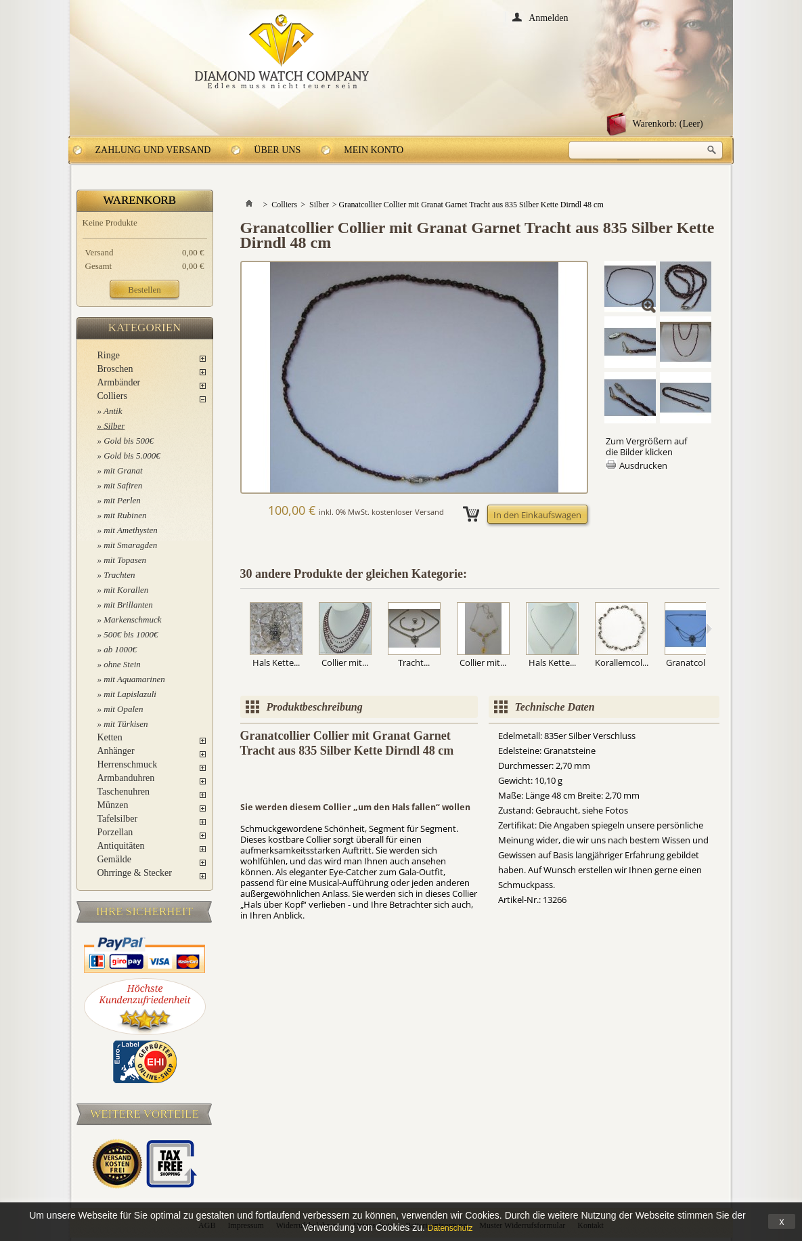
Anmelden (548, 17)
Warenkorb (140, 200)
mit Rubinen (125, 515)
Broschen (115, 369)
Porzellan (115, 832)
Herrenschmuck (127, 764)
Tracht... (414, 662)
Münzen (113, 805)
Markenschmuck (132, 619)
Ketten (109, 737)
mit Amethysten (131, 530)
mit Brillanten (128, 605)
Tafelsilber (117, 819)
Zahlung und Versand (153, 150)
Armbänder (119, 382)
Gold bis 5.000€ (132, 455)
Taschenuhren (123, 791)
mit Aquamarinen (134, 679)
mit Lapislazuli (130, 694)
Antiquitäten (121, 846)
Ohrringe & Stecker (134, 873)
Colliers (112, 396)
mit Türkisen (126, 724)
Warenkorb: (668, 124)
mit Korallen (126, 590)
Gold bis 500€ (129, 441)
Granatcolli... (690, 662)
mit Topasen (125, 560)
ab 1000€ (120, 649)
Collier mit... (344, 662)
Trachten (119, 575)
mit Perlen (122, 500)
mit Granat (123, 470)
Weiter (709, 629)
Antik (113, 411)
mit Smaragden (130, 545)
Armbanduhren (126, 778)
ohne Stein (122, 664)
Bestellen (144, 290)
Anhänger (116, 751)
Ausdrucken (643, 465)
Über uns (277, 150)
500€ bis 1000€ (131, 634)
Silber (114, 426)
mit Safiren (123, 485)
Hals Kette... (276, 662)
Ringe (108, 355)
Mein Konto (373, 150)
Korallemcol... (621, 662)
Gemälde (114, 859)
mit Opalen (123, 709)
